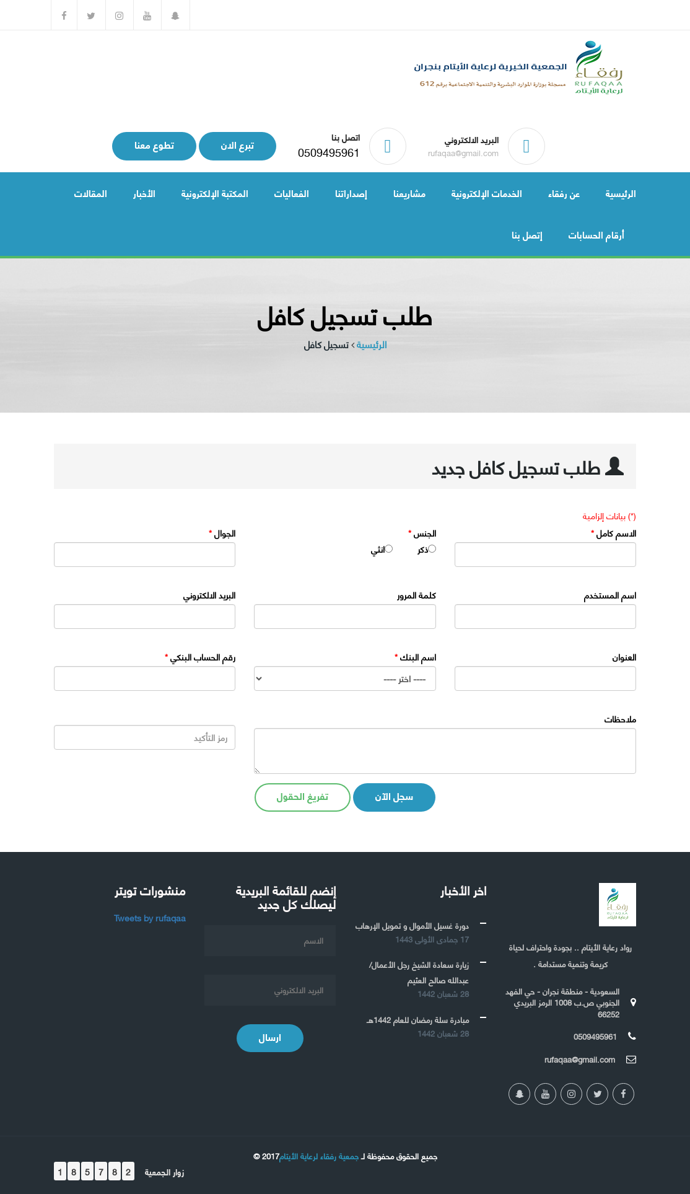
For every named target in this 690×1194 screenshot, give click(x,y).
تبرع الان (237, 144)
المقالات (90, 192)
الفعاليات (291, 192)
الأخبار (144, 192)
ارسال (270, 1036)
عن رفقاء (564, 192)
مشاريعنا (409, 192)
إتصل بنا (527, 234)
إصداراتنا (351, 192)
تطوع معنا (154, 144)
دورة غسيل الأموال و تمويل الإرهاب (412, 925)
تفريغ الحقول (302, 795)
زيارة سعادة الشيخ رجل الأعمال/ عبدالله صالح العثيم (419, 972)
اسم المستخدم (610, 595)
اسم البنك (415, 657)
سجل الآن (394, 795)
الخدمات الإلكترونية (487, 192)
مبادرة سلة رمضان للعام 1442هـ (418, 1019)
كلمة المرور (416, 595)
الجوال (222, 533)
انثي (378, 549)
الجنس (422, 533)
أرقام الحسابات (596, 234)
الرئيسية (621, 192)
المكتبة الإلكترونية (214, 192)
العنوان (624, 657)
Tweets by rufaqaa (150, 917)
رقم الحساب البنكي (200, 657)
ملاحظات (620, 719)
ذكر (422, 549)
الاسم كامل (613, 533)
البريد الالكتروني (209, 595)
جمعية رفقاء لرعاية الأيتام (319, 1155)
